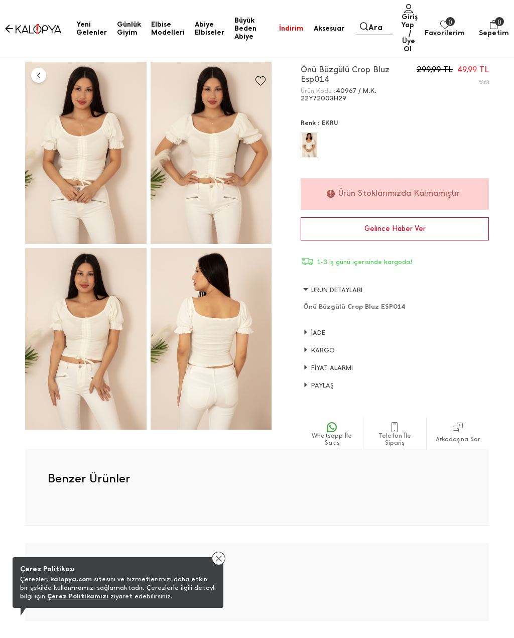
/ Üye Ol (408, 41)
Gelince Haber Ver (395, 228)
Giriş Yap (409, 21)
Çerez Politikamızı (77, 596)
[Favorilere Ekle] (260, 81)
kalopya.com (71, 579)
